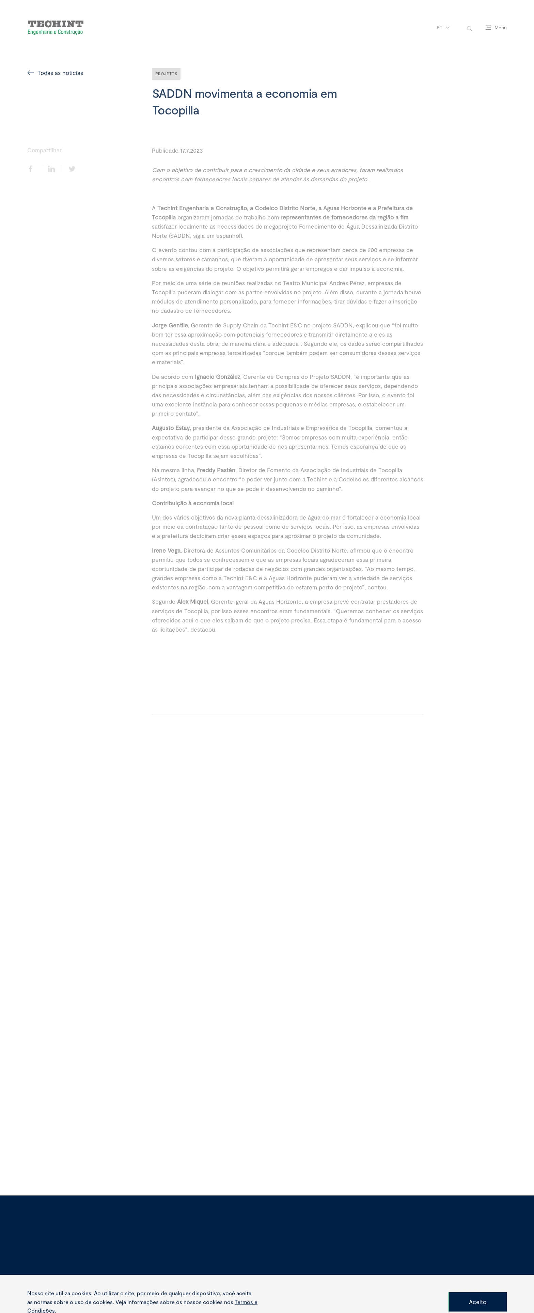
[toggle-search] (469, 28)
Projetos (166, 73)
